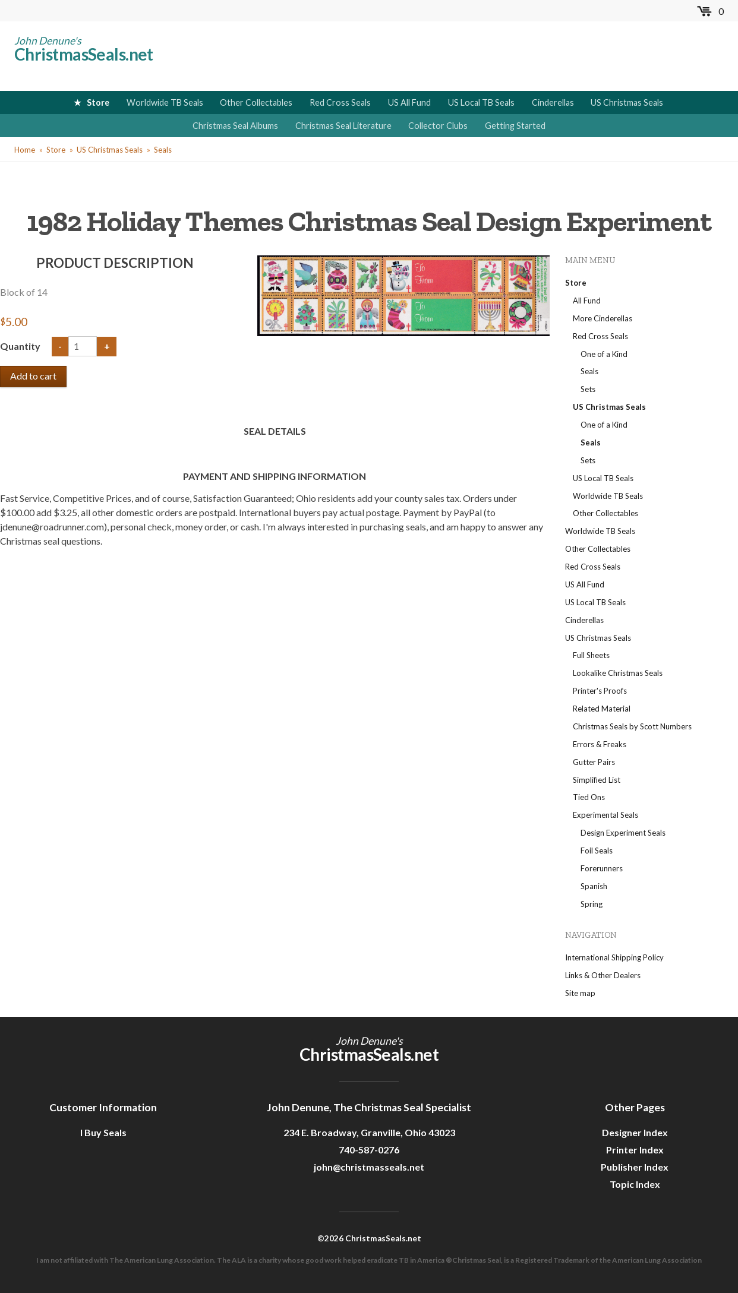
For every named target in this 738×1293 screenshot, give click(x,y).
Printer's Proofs (600, 690)
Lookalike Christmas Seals (618, 673)
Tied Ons (589, 797)
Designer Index (635, 1132)
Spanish (594, 886)
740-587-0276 (369, 1149)
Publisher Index (634, 1166)
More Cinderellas (602, 318)
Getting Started (515, 126)
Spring (592, 904)
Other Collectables (256, 102)
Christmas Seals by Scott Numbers (632, 726)
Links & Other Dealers (603, 975)
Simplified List (596, 780)
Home (24, 149)
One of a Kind (604, 354)
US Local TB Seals (481, 102)
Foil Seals (597, 850)
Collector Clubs (438, 126)
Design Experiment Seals (623, 832)
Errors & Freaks (599, 744)
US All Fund (409, 102)
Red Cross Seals (340, 102)
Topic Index (635, 1184)
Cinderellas (553, 102)
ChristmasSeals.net (83, 54)
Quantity (21, 346)
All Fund (587, 300)
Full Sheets (591, 655)
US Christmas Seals (627, 102)
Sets (588, 389)
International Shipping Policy (614, 957)
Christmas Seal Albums (235, 126)
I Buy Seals (103, 1132)
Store (98, 102)
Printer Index (635, 1149)
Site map (580, 993)
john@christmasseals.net (369, 1166)
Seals (163, 149)
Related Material (601, 708)
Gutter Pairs (594, 762)
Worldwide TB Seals (165, 102)
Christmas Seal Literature (343, 126)
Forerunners (602, 868)
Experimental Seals (605, 815)
